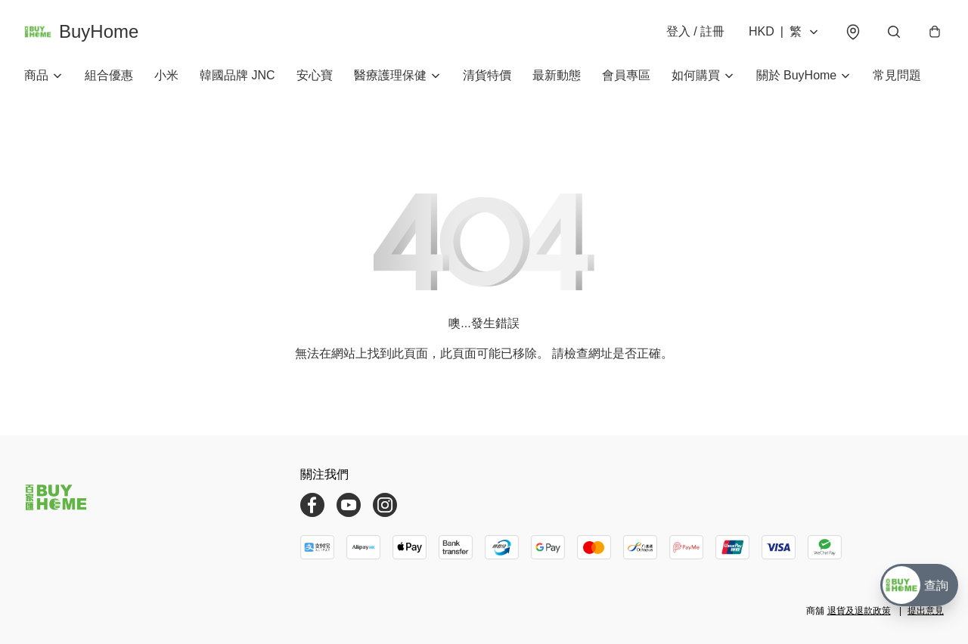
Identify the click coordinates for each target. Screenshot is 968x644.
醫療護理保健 (390, 75)
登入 (695, 31)
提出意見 (926, 610)
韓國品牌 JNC (237, 75)
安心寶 (314, 75)
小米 (166, 75)
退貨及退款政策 (859, 610)
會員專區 (626, 75)
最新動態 (556, 75)
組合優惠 (109, 75)
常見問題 (897, 75)
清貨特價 (487, 75)
